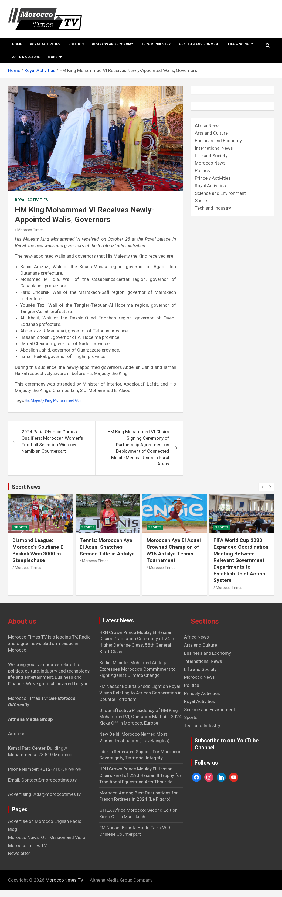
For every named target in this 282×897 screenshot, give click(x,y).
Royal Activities (45, 44)
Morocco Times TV (27, 845)
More (52, 57)
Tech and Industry (213, 208)
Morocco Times (30, 230)
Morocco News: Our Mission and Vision (48, 837)
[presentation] (262, 487)
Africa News (207, 125)
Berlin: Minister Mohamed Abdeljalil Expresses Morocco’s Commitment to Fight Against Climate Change (137, 669)
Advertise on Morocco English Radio (44, 821)
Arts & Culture (26, 57)
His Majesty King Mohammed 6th (53, 400)
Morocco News (210, 163)
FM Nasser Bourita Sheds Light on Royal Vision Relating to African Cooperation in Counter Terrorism (140, 693)
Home (17, 44)
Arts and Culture (211, 133)
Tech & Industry (156, 44)
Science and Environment (220, 193)
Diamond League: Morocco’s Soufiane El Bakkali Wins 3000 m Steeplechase (38, 550)
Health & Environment (199, 44)
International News (214, 148)
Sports (201, 200)
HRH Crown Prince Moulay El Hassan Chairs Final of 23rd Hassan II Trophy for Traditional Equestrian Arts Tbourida (140, 775)
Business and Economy (112, 44)
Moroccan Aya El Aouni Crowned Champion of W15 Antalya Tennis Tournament (174, 550)
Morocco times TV (64, 880)
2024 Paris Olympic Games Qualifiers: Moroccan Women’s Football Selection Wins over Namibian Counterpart (52, 441)
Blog (12, 829)
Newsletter (19, 853)
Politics (76, 44)
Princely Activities (213, 178)
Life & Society (240, 44)
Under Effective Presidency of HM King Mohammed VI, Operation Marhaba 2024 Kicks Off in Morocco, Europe (140, 717)
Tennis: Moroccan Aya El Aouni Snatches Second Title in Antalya (107, 547)
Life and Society (211, 155)
